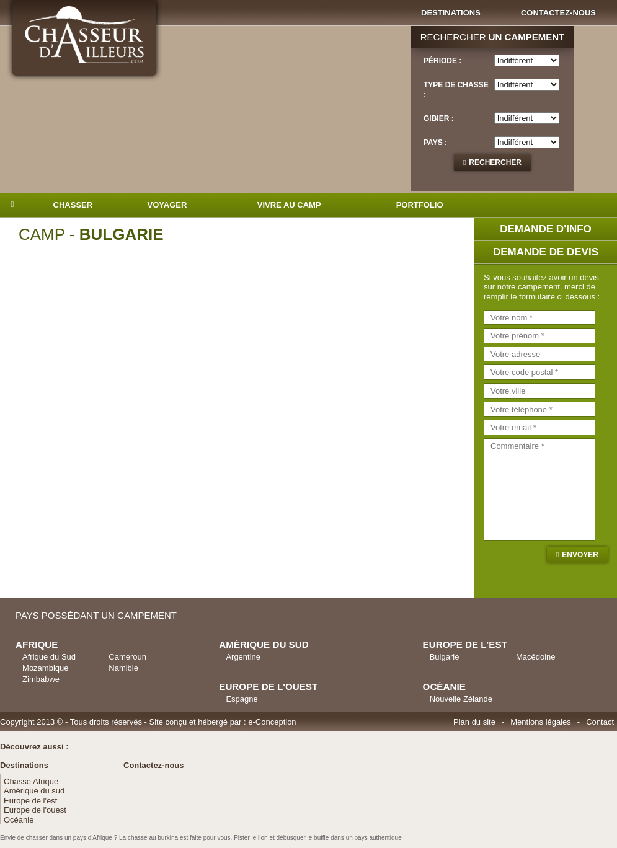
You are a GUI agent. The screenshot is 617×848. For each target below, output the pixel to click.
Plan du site (474, 722)
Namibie (123, 668)
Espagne (241, 699)
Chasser (73, 205)
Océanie (18, 819)
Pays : (435, 142)
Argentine (243, 656)
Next (426, 416)
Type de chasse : (456, 90)
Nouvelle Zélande (461, 699)
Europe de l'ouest (35, 810)
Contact (600, 722)
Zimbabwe (41, 679)
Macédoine (536, 656)
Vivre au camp (289, 205)
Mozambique (45, 668)
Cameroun (127, 656)
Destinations (451, 12)
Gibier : (439, 118)
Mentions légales (540, 722)
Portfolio (419, 205)
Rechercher (495, 162)
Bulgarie (444, 656)
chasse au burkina (153, 837)
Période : (442, 60)
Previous (49, 416)
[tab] (492, 119)
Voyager (167, 205)
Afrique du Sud (49, 656)
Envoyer (580, 554)
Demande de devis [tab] (545, 252)
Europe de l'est (30, 800)
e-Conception (272, 722)
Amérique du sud (34, 790)
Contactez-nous (558, 12)
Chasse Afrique (31, 781)
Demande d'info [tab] (546, 229)
